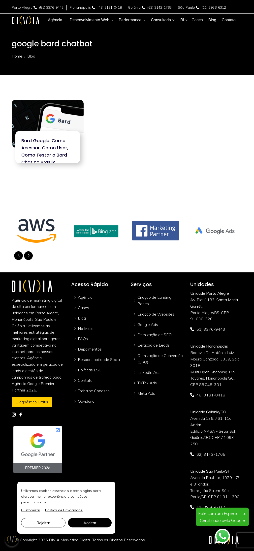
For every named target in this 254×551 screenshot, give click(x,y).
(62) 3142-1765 (159, 7)
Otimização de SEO (154, 334)
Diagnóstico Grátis (32, 401)
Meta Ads (146, 393)
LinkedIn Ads (148, 372)
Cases (83, 307)
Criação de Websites (155, 314)
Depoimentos (90, 349)
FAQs (83, 338)
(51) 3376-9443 (51, 7)
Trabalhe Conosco (94, 390)
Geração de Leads (153, 345)
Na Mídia (86, 328)
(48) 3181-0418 (109, 7)
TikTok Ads (147, 382)
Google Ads (147, 324)
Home (17, 56)
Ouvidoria (86, 401)
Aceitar (89, 522)
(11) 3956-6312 (214, 7)
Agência (85, 297)
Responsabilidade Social (99, 359)
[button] (89, 20)
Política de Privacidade (64, 510)
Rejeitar (43, 522)
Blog (82, 318)
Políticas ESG (89, 369)
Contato (85, 380)
